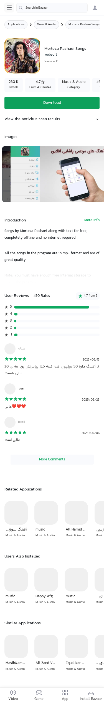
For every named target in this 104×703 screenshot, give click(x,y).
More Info (92, 220)
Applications (15, 24)
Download (52, 102)
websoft (50, 55)
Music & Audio (46, 24)
